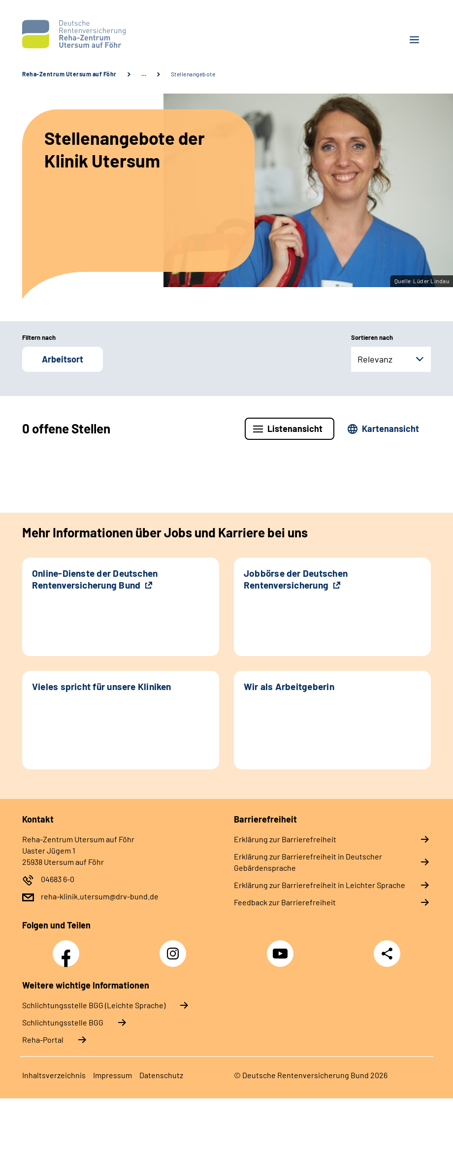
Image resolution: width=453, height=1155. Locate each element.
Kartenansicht (390, 428)
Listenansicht (295, 428)
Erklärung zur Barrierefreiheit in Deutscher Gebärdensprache (308, 862)
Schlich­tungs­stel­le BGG (62, 1022)
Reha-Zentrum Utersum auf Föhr (69, 73)
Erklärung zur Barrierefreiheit (285, 839)
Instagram (175, 948)
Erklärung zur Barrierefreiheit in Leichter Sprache (319, 885)
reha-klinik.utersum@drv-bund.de (100, 896)
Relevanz (374, 359)
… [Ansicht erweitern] (143, 74)
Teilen (387, 953)
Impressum (112, 1075)
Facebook (68, 948)
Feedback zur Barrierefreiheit (285, 902)
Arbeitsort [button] (62, 359)
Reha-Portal (43, 1039)
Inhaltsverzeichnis (54, 1075)
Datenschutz (161, 1075)
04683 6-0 (57, 879)
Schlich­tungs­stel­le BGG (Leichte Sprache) (93, 1005)
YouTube (281, 948)
